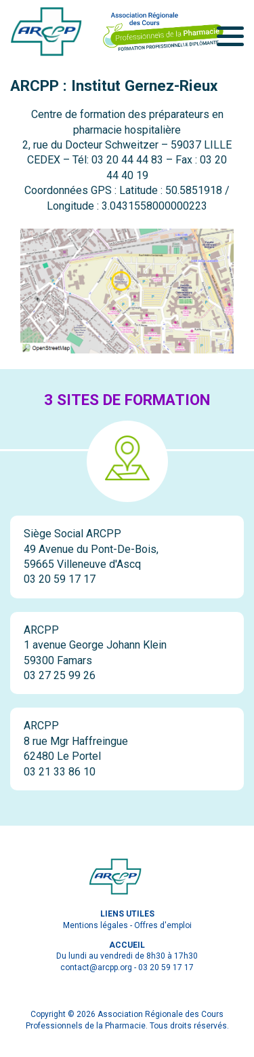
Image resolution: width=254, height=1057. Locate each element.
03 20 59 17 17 (60, 579)
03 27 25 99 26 (60, 675)
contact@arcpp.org (96, 967)
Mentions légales (95, 925)
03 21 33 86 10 (60, 771)
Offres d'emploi (163, 925)
